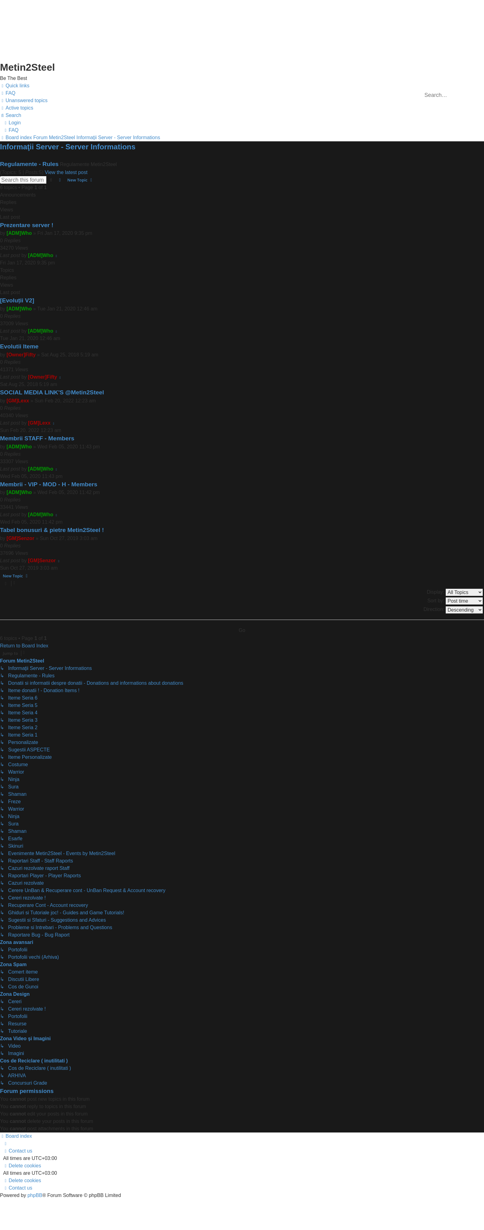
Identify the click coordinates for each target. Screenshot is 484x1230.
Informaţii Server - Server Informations (68, 147)
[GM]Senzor (20, 538)
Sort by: (455, 601)
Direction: (453, 609)
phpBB (34, 1195)
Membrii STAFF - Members (37, 438)
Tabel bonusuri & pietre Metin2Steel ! (52, 530)
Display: (455, 592)
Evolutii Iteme (19, 346)
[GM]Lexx (17, 400)
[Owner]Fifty (20, 354)
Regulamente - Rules (29, 164)
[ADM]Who (19, 233)
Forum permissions (27, 1091)
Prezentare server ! (26, 225)
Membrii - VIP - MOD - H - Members (48, 484)
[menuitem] (7, 93)
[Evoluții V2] (17, 300)
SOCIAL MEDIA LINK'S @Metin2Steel (52, 392)
